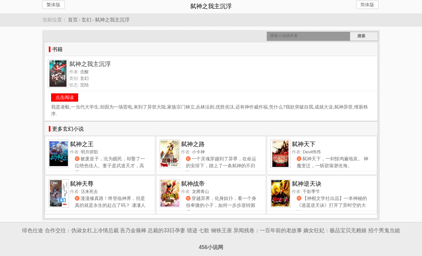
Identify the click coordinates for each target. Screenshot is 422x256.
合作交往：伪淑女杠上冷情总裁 (82, 230)
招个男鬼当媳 (384, 230)
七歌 (204, 230)
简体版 (367, 4)
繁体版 (53, 4)
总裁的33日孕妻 (166, 230)
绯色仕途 (32, 230)
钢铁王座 (221, 230)
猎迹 (192, 230)
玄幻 (86, 19)
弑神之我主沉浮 (112, 19)
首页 (73, 19)
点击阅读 (64, 97)
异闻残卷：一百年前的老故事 (267, 230)
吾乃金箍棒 (133, 230)
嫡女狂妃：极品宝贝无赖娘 (335, 230)
